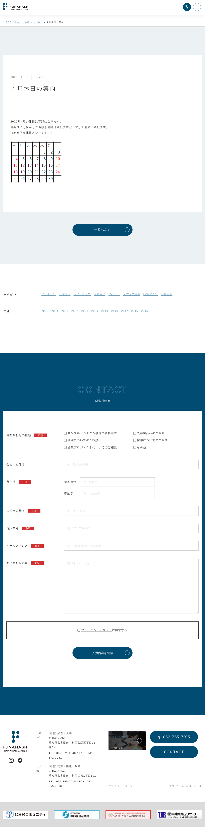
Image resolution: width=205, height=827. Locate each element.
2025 (44, 310)
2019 (104, 310)
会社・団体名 (15, 464)
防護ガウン (150, 294)
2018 (114, 310)
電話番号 (20, 528)
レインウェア (82, 294)
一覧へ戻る (102, 229)
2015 (144, 310)
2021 (84, 310)
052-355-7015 (66, 781)
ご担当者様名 (23, 511)
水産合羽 (167, 294)
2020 (94, 310)
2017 (124, 310)
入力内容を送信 (102, 653)
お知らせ (100, 294)
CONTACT (174, 752)
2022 (74, 310)
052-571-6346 (66, 753)
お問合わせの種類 (26, 435)
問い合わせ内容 (25, 563)
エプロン (64, 294)
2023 (64, 310)
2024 (54, 310)
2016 (134, 310)
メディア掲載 (131, 294)
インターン (48, 294)
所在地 (18, 482)
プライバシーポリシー (96, 630)
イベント (114, 294)
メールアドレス (25, 546)
